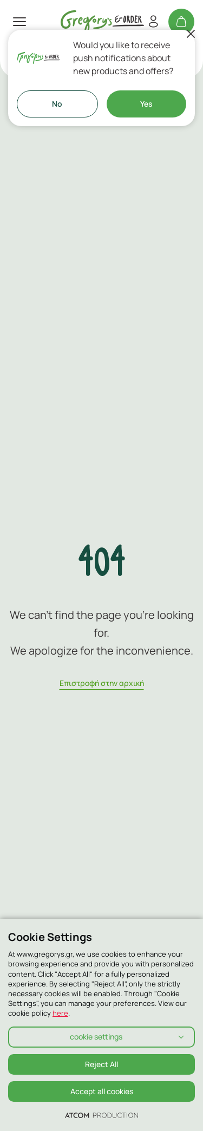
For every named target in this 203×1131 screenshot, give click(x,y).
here (60, 1013)
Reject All (101, 1064)
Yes (146, 104)
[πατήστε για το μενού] (19, 21)
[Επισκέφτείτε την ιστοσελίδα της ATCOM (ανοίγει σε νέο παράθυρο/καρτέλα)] (101, 1114)
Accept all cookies (101, 1091)
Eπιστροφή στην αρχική (102, 683)
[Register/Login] (153, 21)
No (57, 104)
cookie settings (96, 1036)
